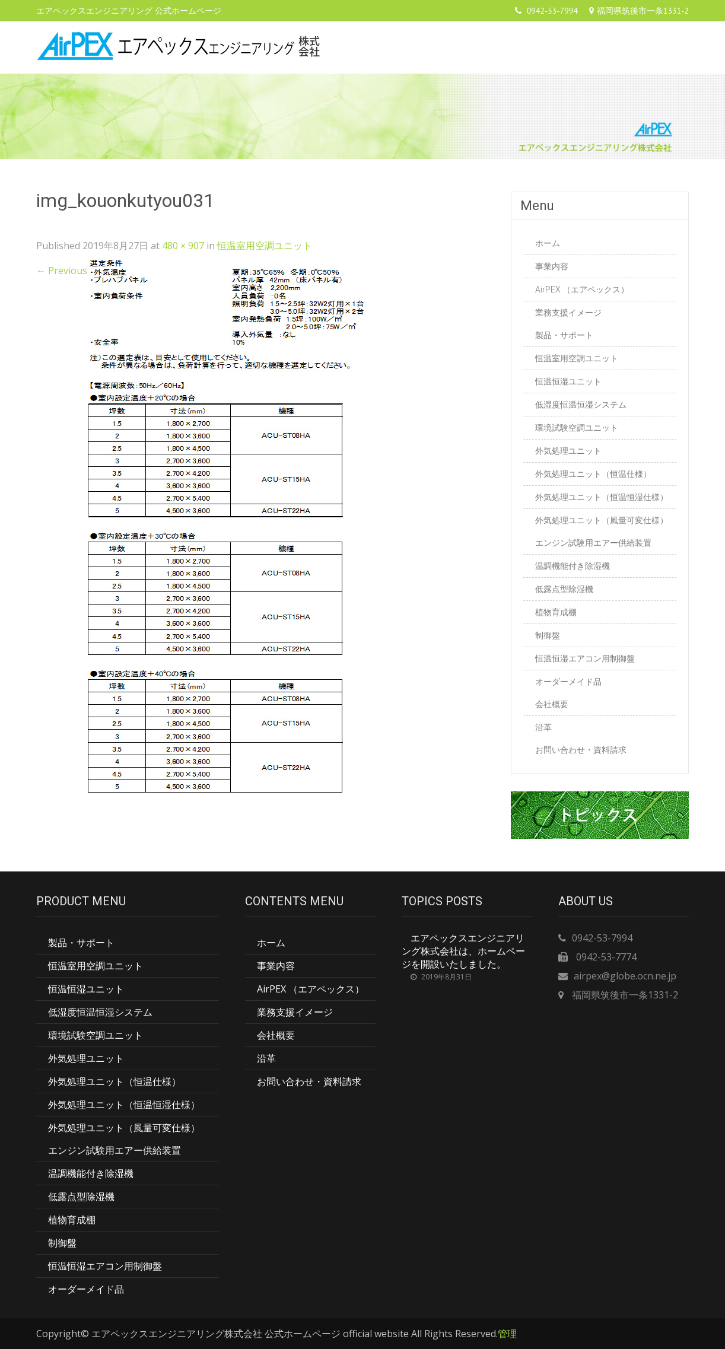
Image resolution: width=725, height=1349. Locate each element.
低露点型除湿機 (564, 589)
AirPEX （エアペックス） (582, 289)
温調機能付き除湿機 (572, 566)
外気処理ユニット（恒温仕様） (593, 474)
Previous (61, 270)
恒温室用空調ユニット (264, 245)
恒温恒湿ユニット (568, 381)
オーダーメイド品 (568, 681)
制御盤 (547, 635)
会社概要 (551, 704)
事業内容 (551, 266)
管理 (507, 1333)
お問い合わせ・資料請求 (581, 750)
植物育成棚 (556, 612)
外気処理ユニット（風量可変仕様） (601, 520)
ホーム (547, 243)
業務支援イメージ (568, 312)
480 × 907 (183, 245)
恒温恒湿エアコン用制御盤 (585, 658)
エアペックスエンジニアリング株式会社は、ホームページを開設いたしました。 (463, 951)
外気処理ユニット (568, 451)
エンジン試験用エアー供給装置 (593, 543)
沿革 (543, 727)
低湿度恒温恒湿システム (581, 404)
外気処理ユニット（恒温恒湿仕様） (601, 497)
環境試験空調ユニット (576, 427)
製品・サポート (564, 335)
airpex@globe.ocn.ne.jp (625, 975)
